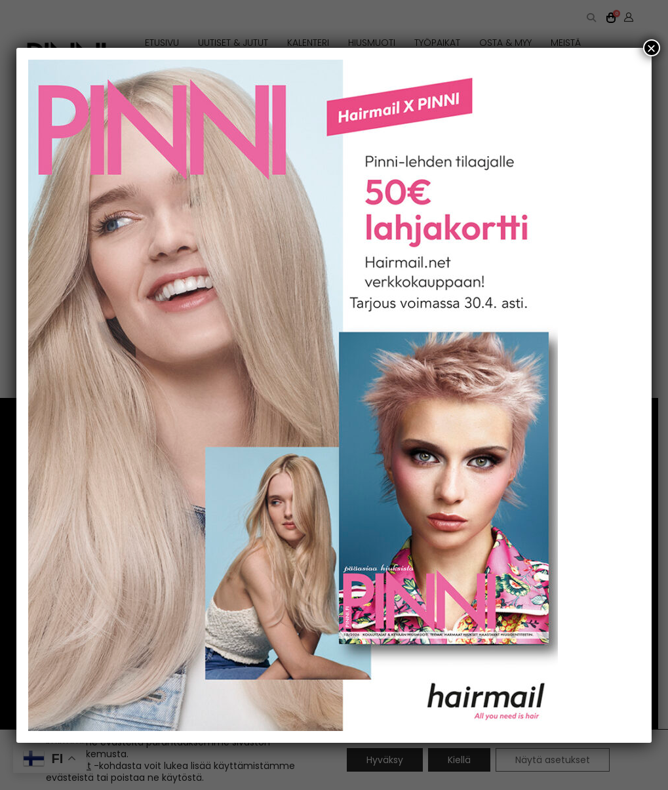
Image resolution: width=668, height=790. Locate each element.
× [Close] (651, 47)
